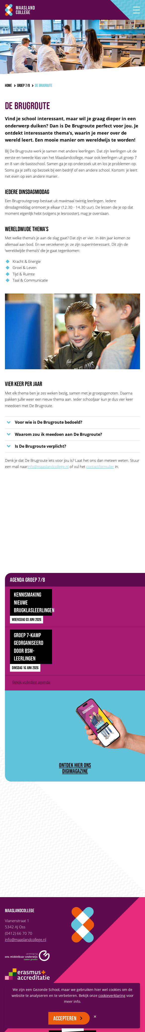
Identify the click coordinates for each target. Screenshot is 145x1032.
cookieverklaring (111, 995)
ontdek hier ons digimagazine (75, 768)
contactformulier (100, 466)
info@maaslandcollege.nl (48, 466)
